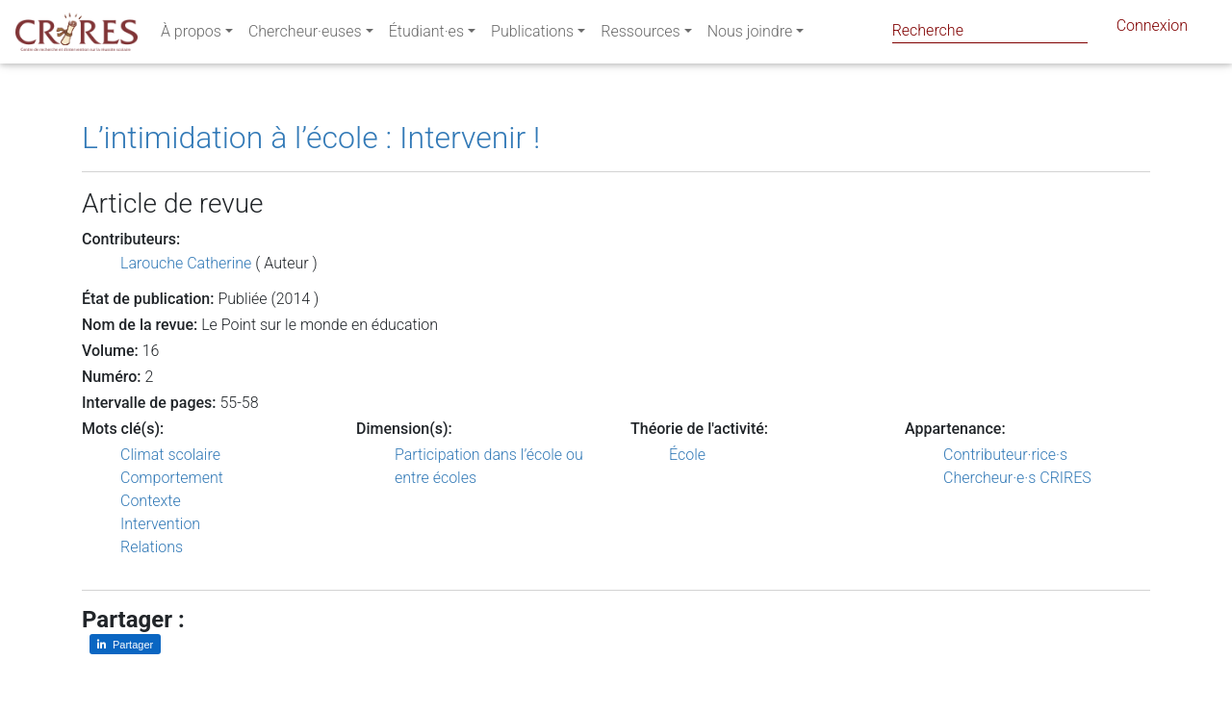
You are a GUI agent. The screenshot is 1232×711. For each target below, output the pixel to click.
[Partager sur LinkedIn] (125, 644)
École (687, 454)
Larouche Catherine (185, 263)
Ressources (640, 35)
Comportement (171, 478)
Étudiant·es (426, 35)
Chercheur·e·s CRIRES (1017, 478)
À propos (191, 35)
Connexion (1152, 29)
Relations (151, 547)
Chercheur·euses (305, 35)
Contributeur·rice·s (1005, 454)
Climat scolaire (170, 454)
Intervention (160, 524)
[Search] (990, 30)
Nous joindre (750, 35)
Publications (532, 35)
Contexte (150, 501)
